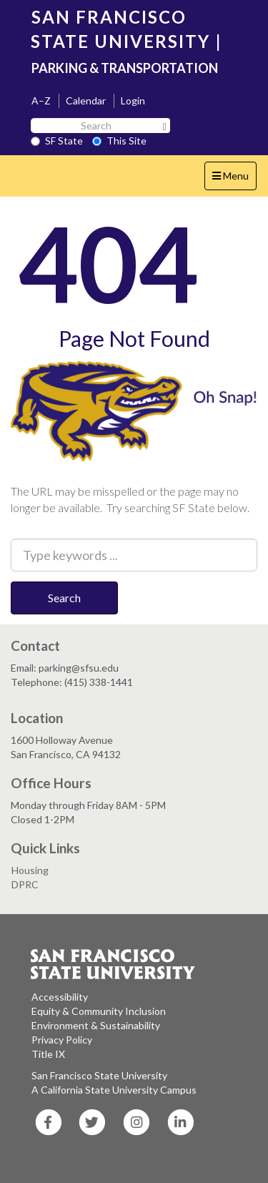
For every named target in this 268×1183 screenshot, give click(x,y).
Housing (30, 870)
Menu (234, 179)
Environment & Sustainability (95, 1025)
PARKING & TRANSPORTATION (124, 68)
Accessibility (59, 997)
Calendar (86, 100)
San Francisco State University (99, 1075)
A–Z (41, 100)
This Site (119, 140)
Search (64, 597)
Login (133, 100)
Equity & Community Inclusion (98, 1011)
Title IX (48, 1054)
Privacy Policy (61, 1040)
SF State (57, 140)
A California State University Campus (114, 1090)
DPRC (25, 884)
